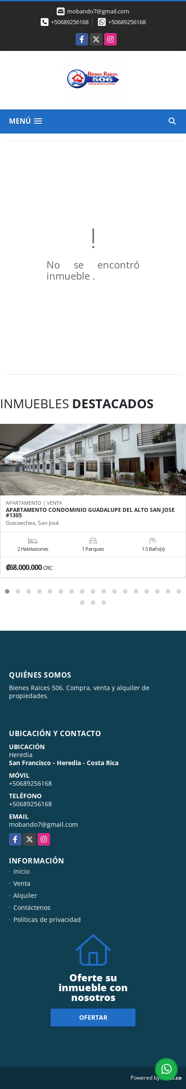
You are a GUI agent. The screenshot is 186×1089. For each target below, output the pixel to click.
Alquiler (25, 895)
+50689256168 (70, 22)
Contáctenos (32, 907)
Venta (21, 883)
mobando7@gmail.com (43, 824)
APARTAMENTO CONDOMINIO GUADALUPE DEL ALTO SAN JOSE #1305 (90, 512)
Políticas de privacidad (47, 919)
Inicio (21, 871)
